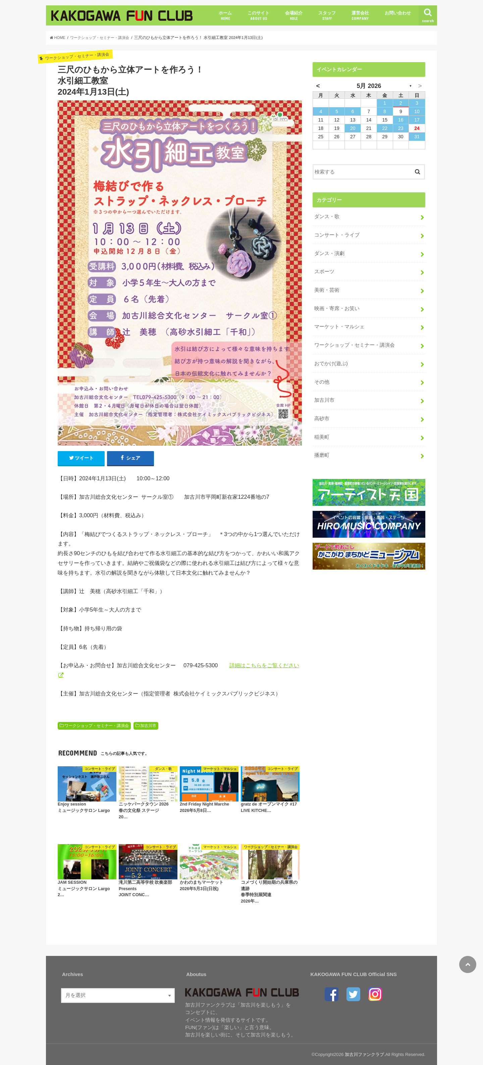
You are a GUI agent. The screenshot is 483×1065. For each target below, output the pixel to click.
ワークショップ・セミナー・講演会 (96, 726)
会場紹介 (294, 15)
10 (417, 111)
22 (384, 128)
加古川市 (148, 726)
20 (353, 128)
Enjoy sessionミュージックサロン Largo (84, 808)
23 (401, 128)
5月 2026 (369, 86)
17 (417, 120)
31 (417, 136)
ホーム (225, 15)
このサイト (258, 15)
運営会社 (360, 15)
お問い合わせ (398, 12)
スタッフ (327, 15)
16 (401, 120)
